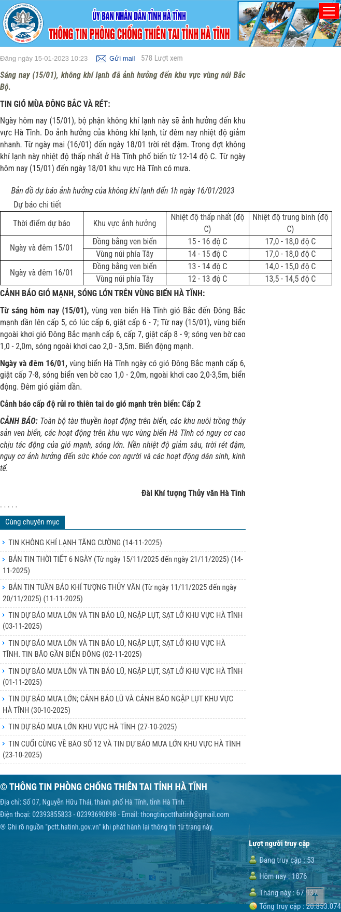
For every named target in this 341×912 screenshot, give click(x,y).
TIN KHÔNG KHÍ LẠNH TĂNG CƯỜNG (85, 542)
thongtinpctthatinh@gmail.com (184, 814)
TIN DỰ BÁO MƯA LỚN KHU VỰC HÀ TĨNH (92, 726)
